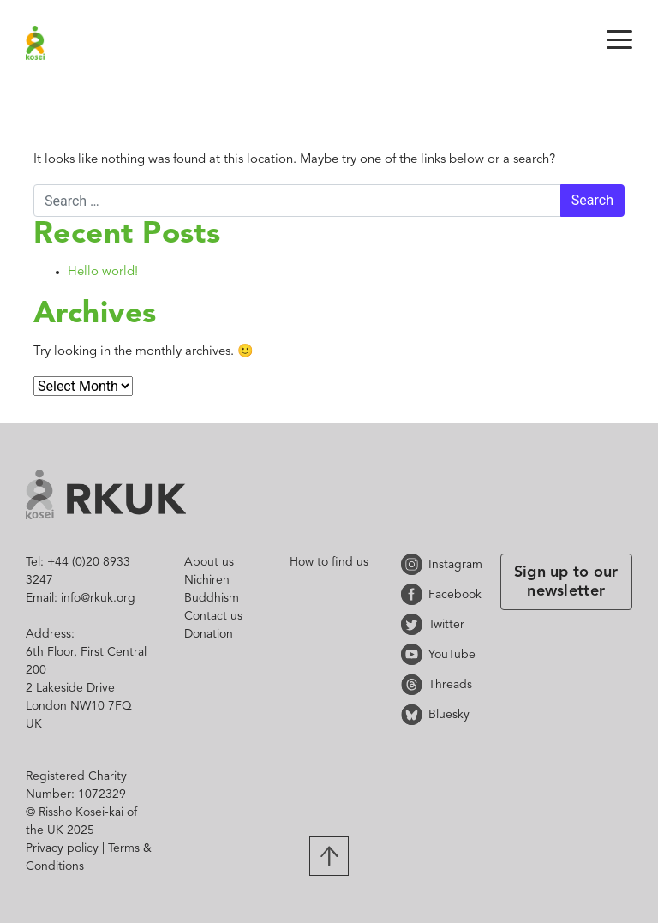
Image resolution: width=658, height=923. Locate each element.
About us (209, 562)
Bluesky (414, 714)
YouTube (414, 654)
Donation (208, 634)
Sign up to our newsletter (566, 582)
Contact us (213, 616)
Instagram (414, 564)
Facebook (414, 594)
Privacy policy (62, 848)
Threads (414, 684)
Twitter (414, 624)
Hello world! (103, 272)
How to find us (329, 562)
